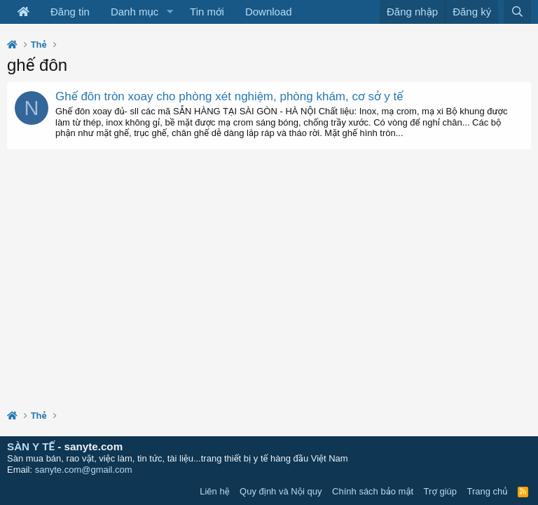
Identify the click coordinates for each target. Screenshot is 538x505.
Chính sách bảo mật (372, 491)
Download (268, 12)
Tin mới (207, 12)
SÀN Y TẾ (31, 446)
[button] (169, 12)
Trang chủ (487, 491)
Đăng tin (70, 12)
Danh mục (134, 12)
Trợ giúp (440, 491)
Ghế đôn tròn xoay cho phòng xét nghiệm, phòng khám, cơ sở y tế (229, 96)
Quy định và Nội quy (281, 491)
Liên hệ (214, 491)
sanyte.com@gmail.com (83, 469)
